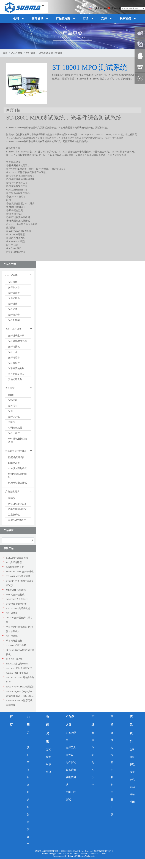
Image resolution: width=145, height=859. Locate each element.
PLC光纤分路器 (14, 562)
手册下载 (112, 803)
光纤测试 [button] (10, 388)
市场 (93, 720)
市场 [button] (85, 18)
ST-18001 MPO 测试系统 (18, 576)
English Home (97, 8)
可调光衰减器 (15, 427)
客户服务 (112, 773)
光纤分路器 (14, 292)
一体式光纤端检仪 (15, 594)
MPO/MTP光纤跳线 (16, 590)
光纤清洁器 (14, 357)
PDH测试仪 (14, 463)
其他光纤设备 (15, 379)
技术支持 (112, 743)
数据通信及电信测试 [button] (15, 451)
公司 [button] (16, 18)
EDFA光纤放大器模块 (17, 557)
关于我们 (28, 743)
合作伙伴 (93, 773)
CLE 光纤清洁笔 (14, 659)
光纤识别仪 (14, 416)
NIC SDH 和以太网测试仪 (19, 668)
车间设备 (28, 773)
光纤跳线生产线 (16, 335)
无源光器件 (14, 298)
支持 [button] (104, 18)
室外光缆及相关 (16, 373)
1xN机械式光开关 (15, 567)
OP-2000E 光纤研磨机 (17, 599)
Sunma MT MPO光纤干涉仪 (20, 571)
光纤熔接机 (14, 346)
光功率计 (12, 400)
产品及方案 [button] (63, 18)
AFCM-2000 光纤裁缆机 (18, 608)
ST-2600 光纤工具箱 (16, 645)
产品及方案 (17, 53)
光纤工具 (12, 352)
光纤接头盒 (14, 314)
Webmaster (90, 856)
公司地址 (132, 753)
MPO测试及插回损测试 (50, 53)
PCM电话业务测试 (17, 482)
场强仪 (11, 498)
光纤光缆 (12, 309)
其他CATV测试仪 (17, 520)
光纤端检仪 (14, 363)
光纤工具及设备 (71, 751)
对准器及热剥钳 (16, 368)
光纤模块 (12, 282)
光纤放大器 (14, 287)
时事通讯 (48, 768)
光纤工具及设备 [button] (13, 329)
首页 (5, 53)
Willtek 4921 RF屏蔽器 (17, 673)
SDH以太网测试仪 (17, 468)
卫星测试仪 (14, 514)
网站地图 (132, 798)
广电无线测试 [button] (12, 491)
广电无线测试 (71, 796)
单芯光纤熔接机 (14, 640)
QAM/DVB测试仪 (17, 503)
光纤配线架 (14, 320)
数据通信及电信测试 (71, 777)
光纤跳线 (12, 303)
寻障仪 (11, 422)
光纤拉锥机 (12, 636)
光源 (10, 411)
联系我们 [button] (125, 18)
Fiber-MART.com (76, 856)
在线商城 (132, 783)
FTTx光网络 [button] (11, 275)
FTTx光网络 (71, 736)
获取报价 (132, 768)
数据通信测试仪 (16, 457)
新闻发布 (48, 753)
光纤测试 (30, 53)
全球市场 (93, 743)
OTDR (11, 395)
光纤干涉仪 (14, 433)
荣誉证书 (28, 833)
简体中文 (114, 8)
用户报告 (28, 803)
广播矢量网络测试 (17, 509)
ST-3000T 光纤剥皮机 (16, 603)
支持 (112, 720)
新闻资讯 (47, 729)
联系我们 (131, 729)
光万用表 (12, 405)
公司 (28, 720)
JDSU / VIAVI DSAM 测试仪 (20, 686)
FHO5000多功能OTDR (17, 663)
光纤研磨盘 (12, 613)
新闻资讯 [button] (37, 18)
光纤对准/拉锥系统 (17, 341)
